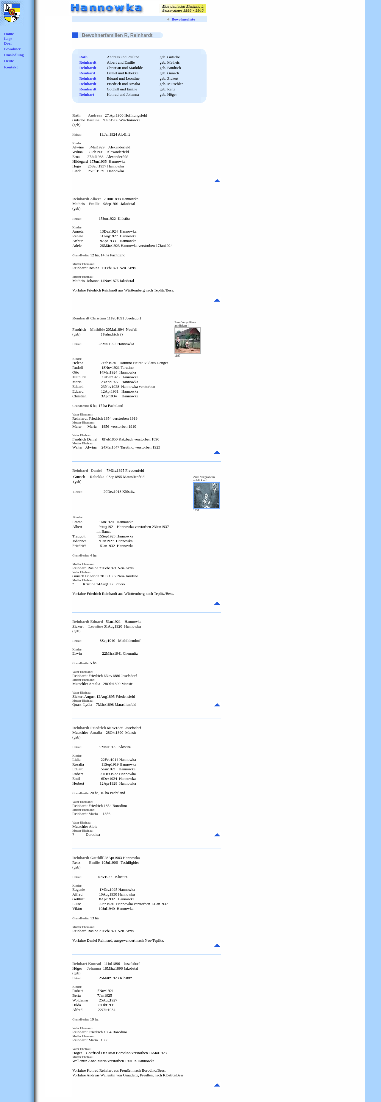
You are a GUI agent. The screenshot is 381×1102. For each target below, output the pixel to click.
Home (9, 34)
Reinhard (87, 73)
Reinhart (86, 94)
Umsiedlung (14, 55)
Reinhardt (87, 62)
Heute (9, 61)
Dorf (8, 43)
